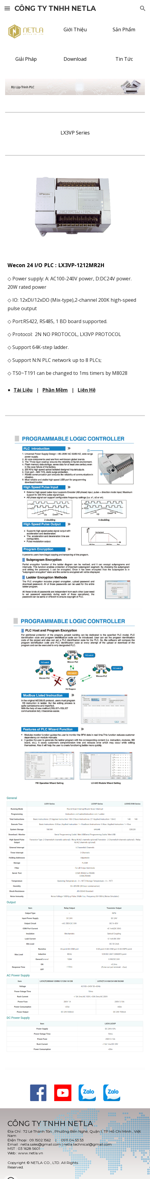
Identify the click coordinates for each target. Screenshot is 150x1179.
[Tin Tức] (124, 59)
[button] (7, 8)
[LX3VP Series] (75, 133)
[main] (75, 318)
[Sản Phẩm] (124, 29)
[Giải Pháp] (26, 59)
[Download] (75, 59)
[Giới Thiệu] (75, 29)
